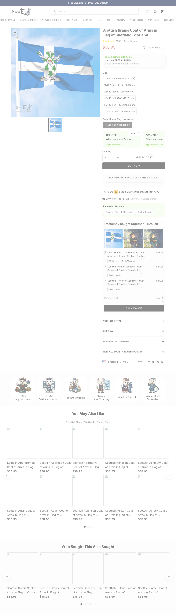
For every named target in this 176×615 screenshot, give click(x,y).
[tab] (85, 431)
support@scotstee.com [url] (32, 577)
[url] (127, 41)
